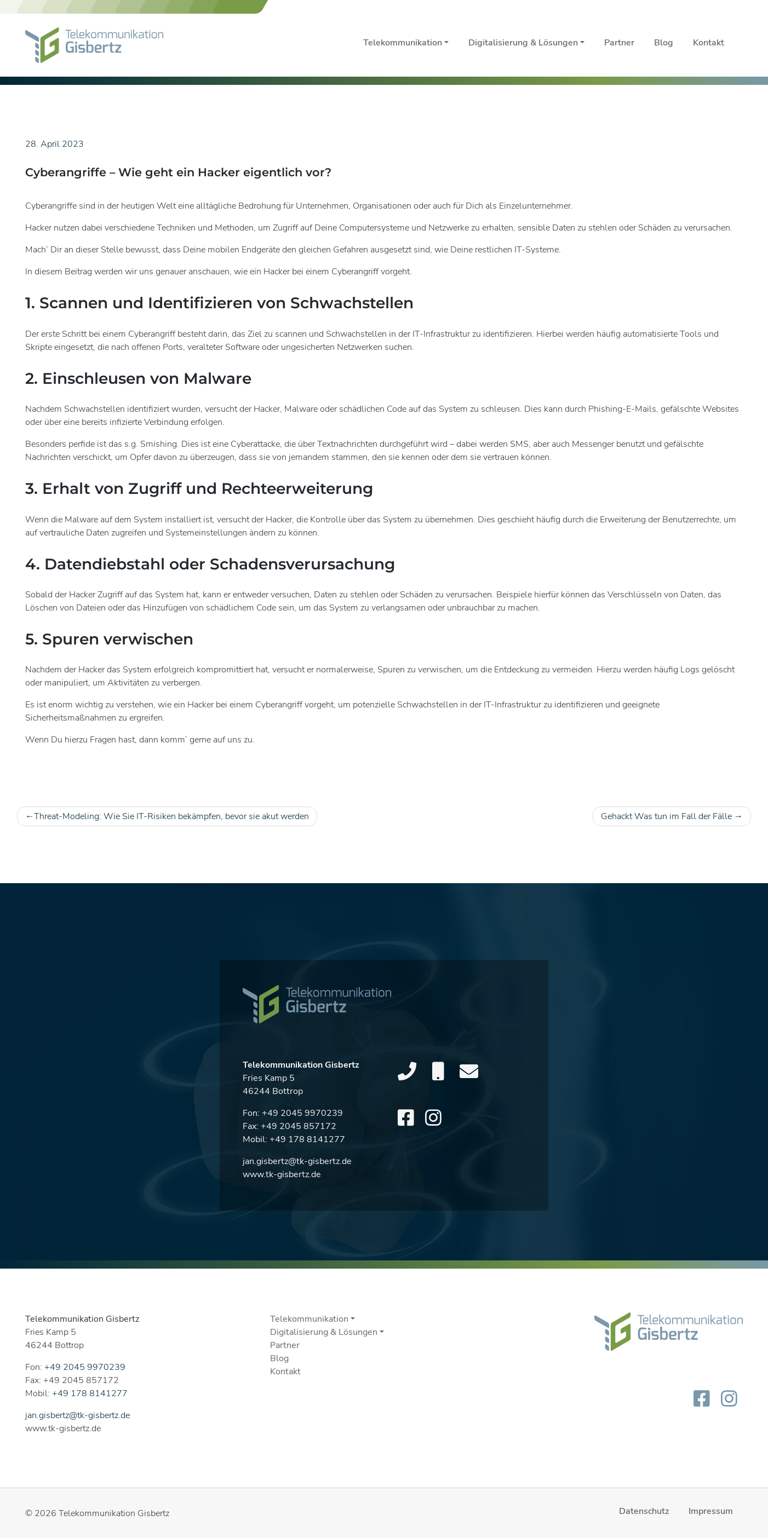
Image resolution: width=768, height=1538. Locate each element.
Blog (663, 43)
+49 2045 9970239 (302, 1144)
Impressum (711, 1511)
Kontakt (708, 43)
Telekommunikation (402, 43)
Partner (619, 43)
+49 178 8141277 (307, 1170)
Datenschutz (644, 1511)
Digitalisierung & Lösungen (523, 43)
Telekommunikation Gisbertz (114, 1513)
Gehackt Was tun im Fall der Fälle (666, 816)
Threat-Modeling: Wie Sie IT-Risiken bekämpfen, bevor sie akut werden (171, 816)
